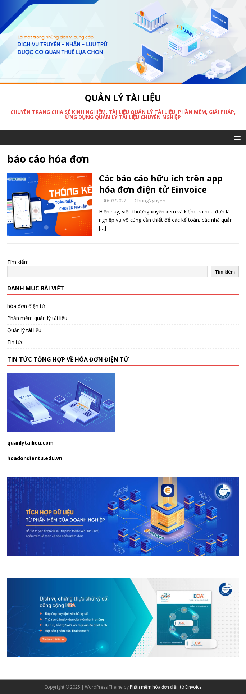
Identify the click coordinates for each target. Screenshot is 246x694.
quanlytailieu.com (30, 442)
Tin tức (15, 342)
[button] (236, 137)
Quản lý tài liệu (24, 330)
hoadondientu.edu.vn (34, 458)
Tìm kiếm (18, 261)
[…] (102, 227)
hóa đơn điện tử (26, 306)
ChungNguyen (150, 200)
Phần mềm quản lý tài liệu (37, 317)
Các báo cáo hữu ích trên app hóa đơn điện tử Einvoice (161, 183)
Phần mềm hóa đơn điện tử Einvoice (166, 687)
